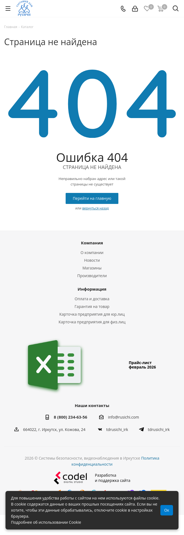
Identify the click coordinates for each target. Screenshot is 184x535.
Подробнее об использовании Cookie (46, 522)
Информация (92, 289)
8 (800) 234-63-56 (70, 417)
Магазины (91, 268)
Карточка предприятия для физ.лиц (91, 321)
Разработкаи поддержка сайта (92, 477)
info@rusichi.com (123, 417)
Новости (92, 260)
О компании (92, 252)
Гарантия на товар (92, 306)
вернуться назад (95, 208)
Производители (92, 275)
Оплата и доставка (92, 298)
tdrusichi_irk (117, 429)
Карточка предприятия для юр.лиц (92, 314)
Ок (166, 510)
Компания (92, 242)
